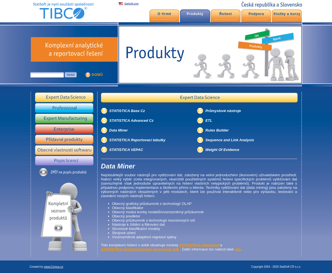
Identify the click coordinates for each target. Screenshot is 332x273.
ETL (208, 120)
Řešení (225, 14)
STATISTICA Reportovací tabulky (137, 140)
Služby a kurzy (286, 14)
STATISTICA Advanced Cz (131, 120)
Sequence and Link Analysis (229, 140)
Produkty (195, 14)
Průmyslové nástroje (223, 111)
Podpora (256, 14)
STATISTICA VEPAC (126, 150)
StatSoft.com (131, 3)
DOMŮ (97, 75)
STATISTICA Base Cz (127, 111)
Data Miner (118, 130)
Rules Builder (217, 130)
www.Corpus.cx (53, 266)
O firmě (164, 14)
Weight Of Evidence (222, 150)
